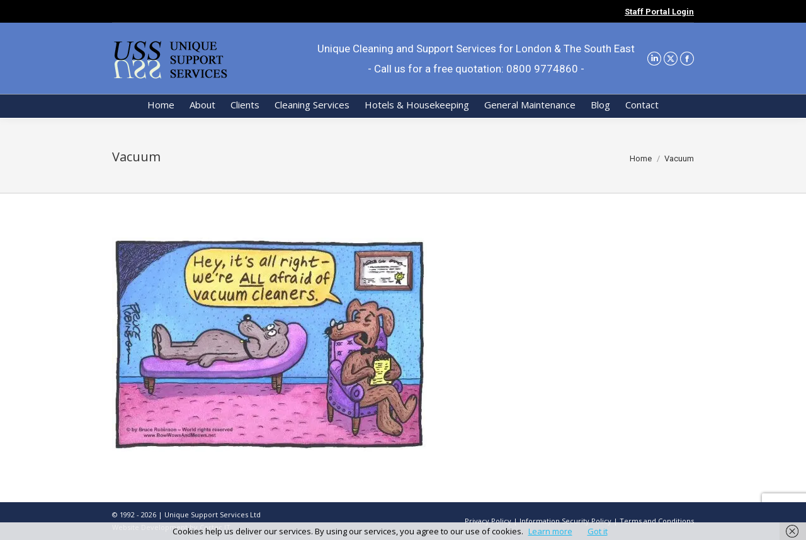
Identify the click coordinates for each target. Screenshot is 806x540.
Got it (597, 531)
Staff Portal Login (659, 11)
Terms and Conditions (657, 521)
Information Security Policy (565, 521)
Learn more (550, 531)
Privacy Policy (488, 521)
